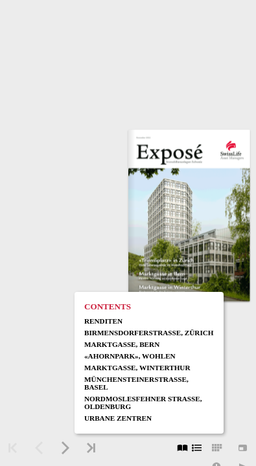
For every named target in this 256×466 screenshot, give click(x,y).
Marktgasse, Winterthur (137, 368)
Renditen (103, 321)
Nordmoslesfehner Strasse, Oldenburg (143, 402)
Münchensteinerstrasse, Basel (136, 383)
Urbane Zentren (118, 418)
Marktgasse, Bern (121, 344)
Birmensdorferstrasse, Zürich (149, 333)
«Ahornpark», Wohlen (130, 356)
